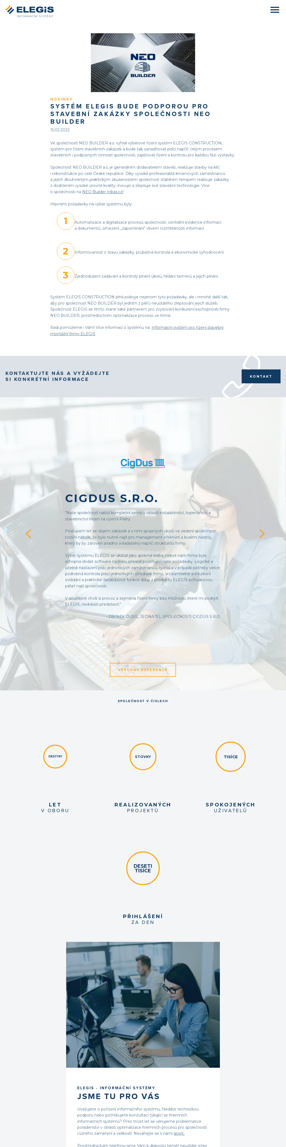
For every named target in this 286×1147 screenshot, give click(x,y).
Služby (24, 1073)
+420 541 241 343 (180, 1067)
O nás (23, 1064)
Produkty (25, 1068)
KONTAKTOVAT (180, 817)
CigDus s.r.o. (153, 377)
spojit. (199, 768)
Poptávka (26, 1083)
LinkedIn (237, 1068)
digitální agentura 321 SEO (253, 1139)
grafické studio (217, 1139)
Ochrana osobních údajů (37, 1097)
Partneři (241, 1134)
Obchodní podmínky (34, 1092)
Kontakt (261, 311)
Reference (26, 1078)
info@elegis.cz (175, 1072)
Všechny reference (143, 552)
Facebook (237, 1064)
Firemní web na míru (173, 1139)
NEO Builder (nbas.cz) (150, 128)
